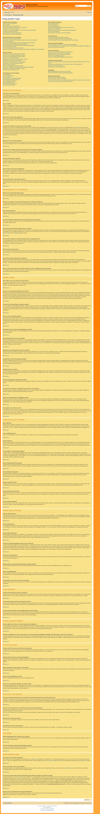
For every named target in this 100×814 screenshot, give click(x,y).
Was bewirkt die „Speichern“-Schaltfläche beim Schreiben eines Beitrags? (18, 67)
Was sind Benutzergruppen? (54, 26)
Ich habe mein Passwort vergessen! (10, 31)
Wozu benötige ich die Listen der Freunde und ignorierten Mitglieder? (62, 44)
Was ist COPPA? (6, 24)
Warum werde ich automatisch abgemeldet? (12, 32)
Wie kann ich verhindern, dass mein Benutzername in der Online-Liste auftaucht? (20, 40)
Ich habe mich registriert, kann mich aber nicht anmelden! (15, 27)
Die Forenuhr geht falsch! (8, 41)
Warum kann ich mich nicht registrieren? (11, 26)
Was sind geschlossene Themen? (10, 83)
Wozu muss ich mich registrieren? (10, 23)
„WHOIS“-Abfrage (21, 778)
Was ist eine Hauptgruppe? (53, 31)
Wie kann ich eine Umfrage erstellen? (11, 57)
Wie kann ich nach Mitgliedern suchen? (56, 55)
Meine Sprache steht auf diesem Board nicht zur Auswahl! (15, 44)
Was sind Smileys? (7, 77)
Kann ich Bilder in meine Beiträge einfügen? (12, 78)
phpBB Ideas (68, 768)
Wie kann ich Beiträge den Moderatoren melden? (13, 65)
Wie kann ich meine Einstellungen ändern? (12, 38)
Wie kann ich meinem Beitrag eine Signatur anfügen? (14, 56)
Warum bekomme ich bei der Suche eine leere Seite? (59, 54)
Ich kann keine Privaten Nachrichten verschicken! (58, 37)
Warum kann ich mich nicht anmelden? (11, 28)
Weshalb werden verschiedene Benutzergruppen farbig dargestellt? (62, 30)
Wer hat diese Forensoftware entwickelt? (56, 77)
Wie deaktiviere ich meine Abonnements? (56, 67)
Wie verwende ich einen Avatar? (9, 46)
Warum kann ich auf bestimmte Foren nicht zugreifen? (14, 61)
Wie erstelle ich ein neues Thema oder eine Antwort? (14, 53)
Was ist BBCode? (6, 74)
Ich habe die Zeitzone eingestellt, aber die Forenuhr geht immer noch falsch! (19, 42)
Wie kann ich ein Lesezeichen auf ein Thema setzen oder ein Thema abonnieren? (65, 64)
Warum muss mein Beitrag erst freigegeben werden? (14, 68)
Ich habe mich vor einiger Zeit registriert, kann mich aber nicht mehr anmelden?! (19, 30)
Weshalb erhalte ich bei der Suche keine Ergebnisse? (59, 53)
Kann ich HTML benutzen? (8, 75)
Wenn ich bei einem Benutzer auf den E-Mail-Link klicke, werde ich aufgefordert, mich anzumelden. (23, 49)
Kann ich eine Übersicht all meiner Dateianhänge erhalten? (60, 72)
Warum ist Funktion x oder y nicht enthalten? (57, 78)
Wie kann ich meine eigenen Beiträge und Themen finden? (60, 57)
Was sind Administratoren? (53, 23)
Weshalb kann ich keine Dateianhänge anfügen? (13, 63)
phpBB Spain (48, 807)
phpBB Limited (6, 232)
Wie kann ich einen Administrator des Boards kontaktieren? (60, 81)
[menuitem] (12, 12)
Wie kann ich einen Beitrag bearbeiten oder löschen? (14, 55)
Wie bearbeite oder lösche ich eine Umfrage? (12, 60)
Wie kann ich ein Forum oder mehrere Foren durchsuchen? (60, 51)
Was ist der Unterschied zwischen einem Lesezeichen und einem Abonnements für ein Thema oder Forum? (69, 62)
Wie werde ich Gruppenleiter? (54, 28)
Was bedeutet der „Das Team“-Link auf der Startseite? (59, 32)
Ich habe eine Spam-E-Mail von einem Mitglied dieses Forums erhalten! (63, 40)
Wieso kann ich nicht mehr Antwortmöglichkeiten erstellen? (15, 59)
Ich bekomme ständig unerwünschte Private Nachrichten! (60, 38)
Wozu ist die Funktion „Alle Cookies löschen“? (12, 34)
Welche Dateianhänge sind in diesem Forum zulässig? (59, 71)
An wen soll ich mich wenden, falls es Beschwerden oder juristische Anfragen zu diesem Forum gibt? (69, 80)
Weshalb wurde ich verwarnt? (9, 64)
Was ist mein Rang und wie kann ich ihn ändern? (13, 48)
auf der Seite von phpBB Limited (53, 760)
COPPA (78, 127)
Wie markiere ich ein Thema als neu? (11, 69)
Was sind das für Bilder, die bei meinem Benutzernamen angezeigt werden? (19, 45)
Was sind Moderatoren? (53, 24)
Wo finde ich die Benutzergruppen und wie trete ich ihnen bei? (61, 27)
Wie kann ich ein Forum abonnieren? (56, 65)
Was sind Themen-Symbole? (9, 85)
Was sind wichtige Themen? (9, 82)
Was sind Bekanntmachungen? (9, 81)
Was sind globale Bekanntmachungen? (11, 79)
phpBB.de (16, 232)
